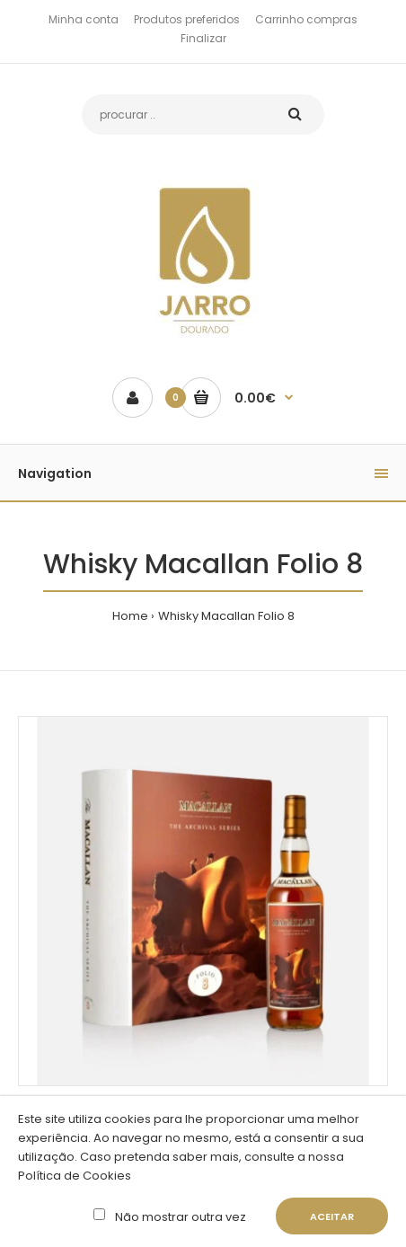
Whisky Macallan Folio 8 (226, 615)
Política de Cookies (74, 1175)
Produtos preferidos (187, 19)
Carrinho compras (306, 19)
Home (130, 615)
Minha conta (84, 19)
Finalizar (203, 38)
